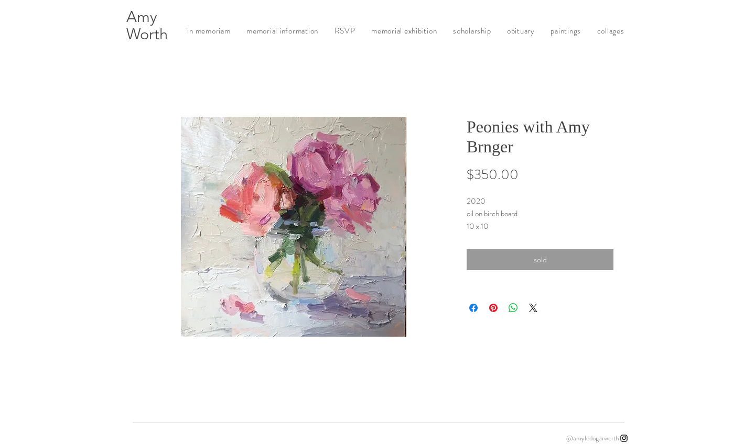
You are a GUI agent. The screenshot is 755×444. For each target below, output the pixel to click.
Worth (147, 34)
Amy (141, 16)
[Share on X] (533, 308)
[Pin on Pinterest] (493, 308)
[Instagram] (624, 438)
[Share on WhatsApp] (513, 308)
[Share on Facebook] (473, 308)
